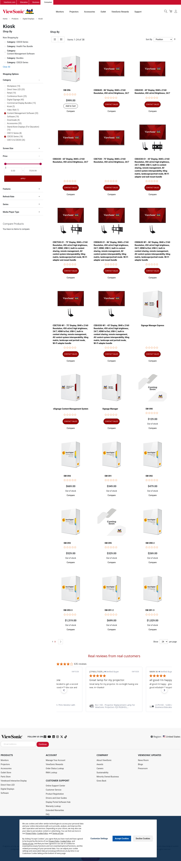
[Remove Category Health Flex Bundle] (5, 46)
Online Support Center (55, 786)
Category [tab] (7, 80)
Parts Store (6, 777)
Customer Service (53, 790)
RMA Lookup (51, 773)
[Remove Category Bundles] (5, 58)
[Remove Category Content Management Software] (5, 52)
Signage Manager (110, 409)
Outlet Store (6, 773)
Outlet (103, 12)
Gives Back (101, 781)
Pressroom (143, 768)
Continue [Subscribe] (43, 744)
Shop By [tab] (55, 32)
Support (137, 12)
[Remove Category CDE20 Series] (5, 62)
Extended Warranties (55, 810)
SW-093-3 (68, 610)
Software (5, 793)
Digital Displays (29, 19)
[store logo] (18, 11)
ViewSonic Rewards (120, 12)
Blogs (140, 764)
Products (15, 19)
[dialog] (90, 838)
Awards (100, 764)
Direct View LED (8, 785)
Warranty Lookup (53, 806)
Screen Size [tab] (8, 148)
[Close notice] (153, 838)
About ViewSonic (104, 760)
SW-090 (149, 409)
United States (171, 736)
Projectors (73, 12)
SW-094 (67, 476)
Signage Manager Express (152, 325)
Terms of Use (57, 833)
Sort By (149, 39)
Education (24, 2)
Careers (100, 768)
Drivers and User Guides (56, 798)
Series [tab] (5, 204)
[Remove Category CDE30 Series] (5, 42)
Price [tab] (5, 156)
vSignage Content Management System (70, 409)
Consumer (48, 2)
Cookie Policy (42, 833)
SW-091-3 (149, 610)
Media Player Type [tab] (11, 212)
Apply (23, 179)
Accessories (89, 12)
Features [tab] (7, 189)
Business (36, 2)
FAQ (47, 814)
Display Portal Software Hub (58, 802)
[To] (33, 171)
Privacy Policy (31, 833)
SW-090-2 (150, 543)
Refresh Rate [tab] (8, 197)
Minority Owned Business (108, 777)
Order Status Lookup (55, 768)
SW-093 (67, 543)
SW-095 (108, 543)
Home (5, 19)
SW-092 (149, 476)
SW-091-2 (109, 610)
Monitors (60, 12)
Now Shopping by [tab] (10, 38)
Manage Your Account (55, 760)
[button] (71, 111)
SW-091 (108, 476)
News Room (143, 760)
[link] (114, 706)
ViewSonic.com (9, 2)
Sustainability (102, 773)
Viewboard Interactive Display (14, 781)
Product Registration (55, 794)
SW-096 (66, 90)
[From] (13, 171)
